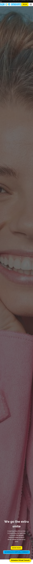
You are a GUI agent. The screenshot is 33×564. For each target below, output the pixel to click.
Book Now (16, 548)
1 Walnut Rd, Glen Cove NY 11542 (19, 0)
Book (25, 4)
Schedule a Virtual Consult (16, 552)
